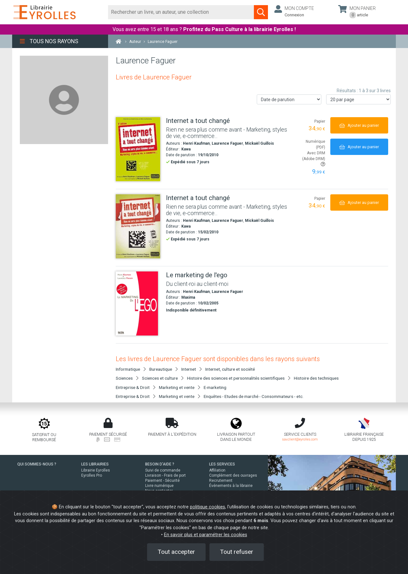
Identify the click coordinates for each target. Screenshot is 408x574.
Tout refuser (236, 551)
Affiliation (217, 470)
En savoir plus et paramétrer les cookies (205, 535)
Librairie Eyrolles (95, 470)
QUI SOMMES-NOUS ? (36, 464)
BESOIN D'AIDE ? (159, 464)
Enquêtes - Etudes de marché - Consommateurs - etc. (253, 396)
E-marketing (215, 387)
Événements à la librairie (231, 485)
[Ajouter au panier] (359, 125)
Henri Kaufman (196, 143)
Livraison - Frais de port (165, 475)
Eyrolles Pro (91, 475)
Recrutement (220, 480)
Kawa (186, 149)
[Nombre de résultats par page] (358, 99)
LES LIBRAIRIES (95, 464)
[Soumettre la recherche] (261, 12)
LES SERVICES (222, 464)
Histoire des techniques (316, 378)
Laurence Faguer (227, 143)
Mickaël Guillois (259, 143)
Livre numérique (159, 485)
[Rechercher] (181, 12)
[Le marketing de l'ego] (138, 303)
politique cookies (207, 507)
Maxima (188, 297)
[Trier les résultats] (289, 99)
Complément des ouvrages (233, 475)
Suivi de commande (162, 470)
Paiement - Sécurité (162, 480)
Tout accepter (176, 551)
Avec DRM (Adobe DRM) (313, 158)
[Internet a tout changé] (138, 149)
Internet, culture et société (230, 369)
